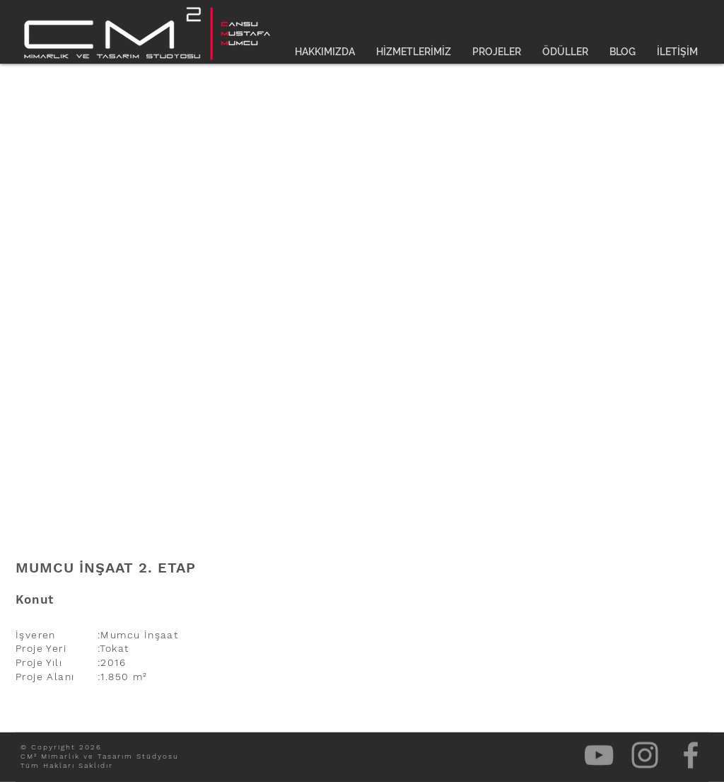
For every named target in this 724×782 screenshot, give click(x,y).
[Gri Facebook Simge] (690, 755)
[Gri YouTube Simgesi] (599, 755)
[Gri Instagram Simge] (644, 755)
